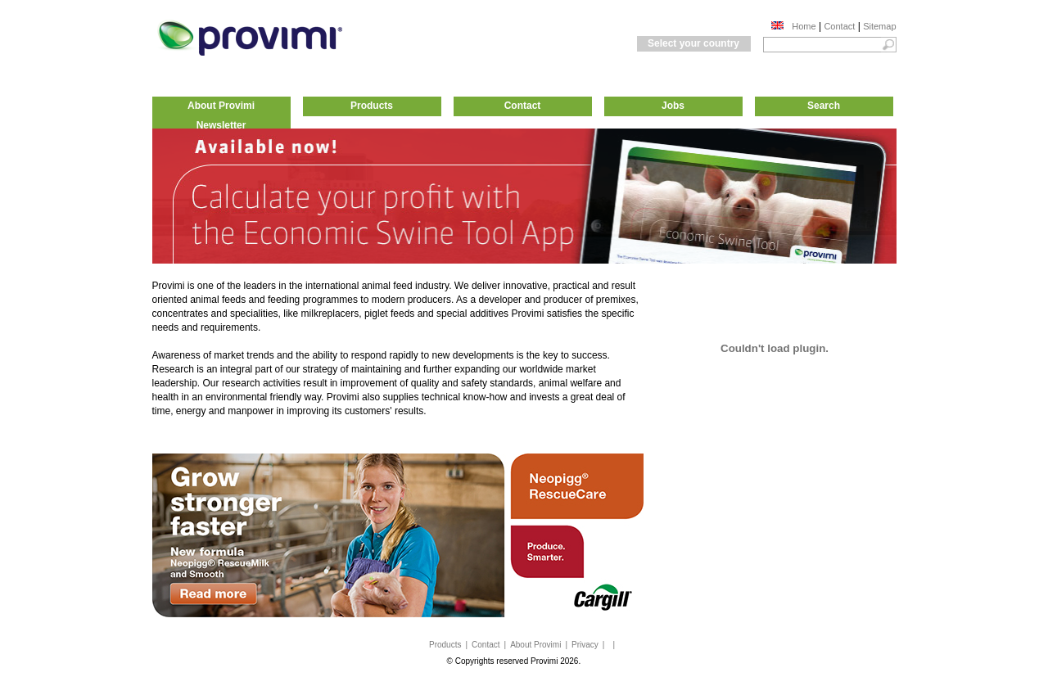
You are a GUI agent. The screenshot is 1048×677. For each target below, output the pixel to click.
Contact (839, 26)
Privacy (585, 644)
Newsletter (221, 125)
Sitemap (879, 26)
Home (803, 26)
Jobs (673, 105)
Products (371, 105)
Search (823, 105)
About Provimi (221, 105)
